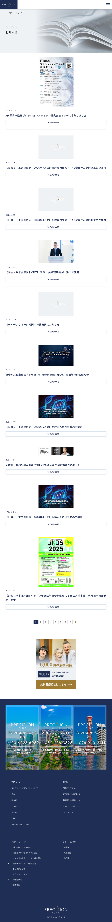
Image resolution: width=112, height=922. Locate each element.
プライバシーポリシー (71, 806)
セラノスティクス (20, 874)
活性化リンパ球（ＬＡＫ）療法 (25, 853)
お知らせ (15, 812)
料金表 (14, 800)
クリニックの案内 (70, 842)
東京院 (66, 847)
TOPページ (16, 782)
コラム (14, 806)
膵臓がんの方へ (69, 788)
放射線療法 (17, 880)
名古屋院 (67, 853)
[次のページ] (76, 622)
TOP (10, 13)
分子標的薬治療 (19, 869)
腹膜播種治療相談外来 (71, 800)
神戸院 (66, 858)
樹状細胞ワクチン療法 (21, 847)
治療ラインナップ (19, 842)
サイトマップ (68, 812)
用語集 (65, 782)
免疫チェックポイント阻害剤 (24, 864)
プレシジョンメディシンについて (25, 788)
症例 (13, 794)
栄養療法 (16, 885)
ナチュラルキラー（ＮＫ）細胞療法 (27, 858)
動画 (13, 818)
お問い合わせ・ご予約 (20, 824)
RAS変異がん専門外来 (71, 794)
